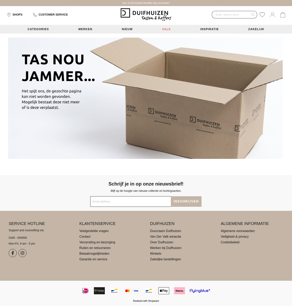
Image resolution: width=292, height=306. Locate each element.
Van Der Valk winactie (165, 236)
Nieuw (127, 29)
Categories (38, 29)
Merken (85, 29)
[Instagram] (22, 253)
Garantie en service (93, 259)
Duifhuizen (162, 223)
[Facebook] (13, 253)
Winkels (155, 253)
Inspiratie (209, 29)
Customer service (50, 15)
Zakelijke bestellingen (165, 259)
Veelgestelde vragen (94, 231)
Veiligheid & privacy (235, 236)
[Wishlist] (262, 14)
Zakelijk (256, 29)
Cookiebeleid (230, 242)
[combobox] (230, 14)
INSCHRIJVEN (186, 201)
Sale (166, 29)
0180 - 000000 (18, 237)
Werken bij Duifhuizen (165, 248)
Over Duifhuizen (161, 242)
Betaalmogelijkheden (94, 253)
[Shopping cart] (283, 14)
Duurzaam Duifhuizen (165, 231)
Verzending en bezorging (97, 242)
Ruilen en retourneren (95, 248)
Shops (14, 15)
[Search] (253, 14)
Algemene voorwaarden (238, 231)
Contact (84, 236)
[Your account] (272, 15)
